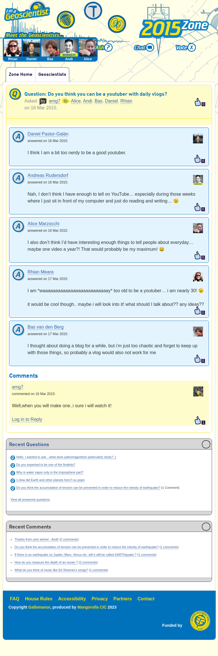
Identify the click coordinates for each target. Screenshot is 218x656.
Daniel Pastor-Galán (48, 134)
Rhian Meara (41, 272)
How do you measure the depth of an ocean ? (46, 562)
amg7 (54, 101)
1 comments (169, 547)
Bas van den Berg (46, 327)
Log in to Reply (27, 419)
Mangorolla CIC (92, 607)
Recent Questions (29, 445)
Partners (123, 598)
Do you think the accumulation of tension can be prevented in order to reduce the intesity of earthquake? (88, 487)
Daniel (111, 101)
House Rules (39, 598)
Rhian (126, 101)
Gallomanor (39, 607)
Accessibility (72, 598)
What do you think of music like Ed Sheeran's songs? (51, 570)
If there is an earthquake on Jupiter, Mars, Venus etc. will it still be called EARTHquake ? (75, 554)
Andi (87, 101)
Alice (76, 101)
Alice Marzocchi (43, 224)
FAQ (14, 598)
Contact (146, 598)
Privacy (100, 598)
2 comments (68, 539)
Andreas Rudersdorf (48, 175)
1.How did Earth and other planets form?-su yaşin (50, 480)
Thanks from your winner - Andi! (36, 539)
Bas (98, 101)
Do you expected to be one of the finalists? (45, 464)
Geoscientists (52, 74)
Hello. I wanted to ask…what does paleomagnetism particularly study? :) (66, 457)
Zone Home (20, 74)
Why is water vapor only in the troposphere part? (49, 472)
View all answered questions (30, 499)
